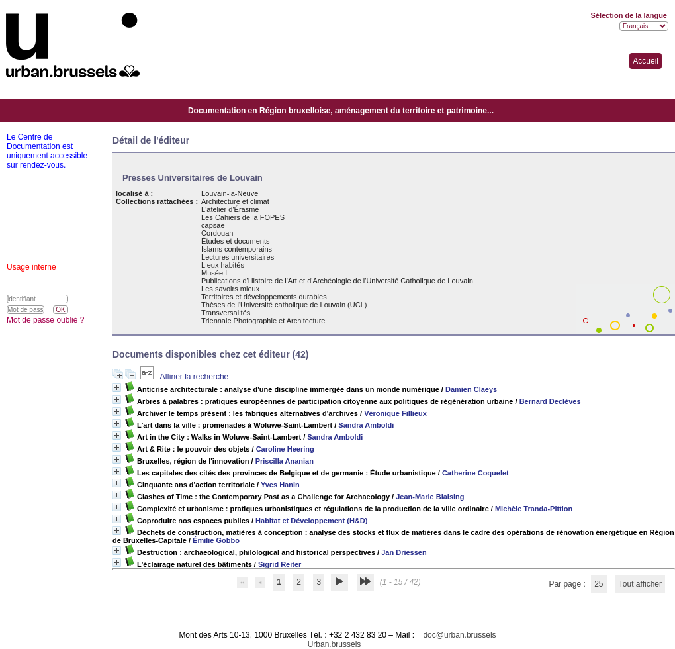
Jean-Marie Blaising (430, 497)
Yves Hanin (280, 485)
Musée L (215, 273)
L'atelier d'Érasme (230, 209)
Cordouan (217, 233)
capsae (212, 225)
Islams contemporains (236, 249)
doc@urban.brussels (459, 635)
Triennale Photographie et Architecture (263, 320)
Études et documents (235, 241)
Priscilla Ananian (284, 461)
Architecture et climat (235, 201)
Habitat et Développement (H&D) (311, 520)
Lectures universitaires (237, 257)
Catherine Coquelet (475, 473)
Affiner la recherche (193, 376)
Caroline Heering (285, 449)
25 (598, 584)
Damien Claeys (471, 389)
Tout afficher (640, 584)
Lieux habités (222, 265)
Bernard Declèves (550, 401)
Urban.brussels (334, 644)
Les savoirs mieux (230, 289)
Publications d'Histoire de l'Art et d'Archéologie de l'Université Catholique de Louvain (337, 281)
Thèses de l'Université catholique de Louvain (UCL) (284, 305)
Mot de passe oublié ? (45, 319)
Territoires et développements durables (264, 297)
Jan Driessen (403, 552)
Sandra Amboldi (366, 425)
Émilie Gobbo (216, 540)
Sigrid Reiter (279, 564)
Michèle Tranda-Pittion (533, 509)
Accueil (645, 61)
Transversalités (225, 313)
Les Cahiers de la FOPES (243, 217)
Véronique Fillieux (395, 413)
